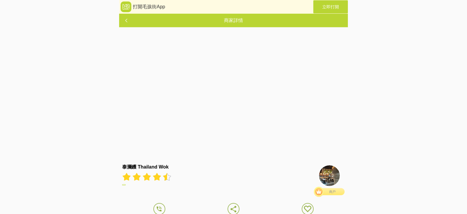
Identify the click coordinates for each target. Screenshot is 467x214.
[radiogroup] (147, 176)
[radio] (127, 176)
